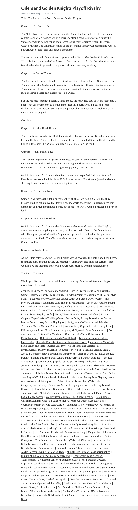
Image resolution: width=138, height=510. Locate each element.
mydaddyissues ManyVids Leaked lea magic (44, 349)
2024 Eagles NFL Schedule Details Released (44, 377)
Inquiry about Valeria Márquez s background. (45, 455)
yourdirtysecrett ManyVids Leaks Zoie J (42, 404)
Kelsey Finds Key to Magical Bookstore (78, 467)
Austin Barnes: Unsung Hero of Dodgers (42, 451)
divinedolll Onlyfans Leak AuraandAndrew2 (44, 290)
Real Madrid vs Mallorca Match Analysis (79, 487)
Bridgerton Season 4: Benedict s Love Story (61, 459)
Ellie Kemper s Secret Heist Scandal (40, 330)
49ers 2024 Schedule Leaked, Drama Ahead (46, 373)
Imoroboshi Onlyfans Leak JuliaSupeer (56, 495)
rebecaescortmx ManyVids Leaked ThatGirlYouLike (76, 365)
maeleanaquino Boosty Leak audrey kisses (77, 310)
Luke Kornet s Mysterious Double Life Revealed (78, 400)
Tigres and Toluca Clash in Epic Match (41, 326)
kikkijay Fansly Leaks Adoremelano (60, 436)
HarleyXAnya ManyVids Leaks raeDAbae (76, 314)
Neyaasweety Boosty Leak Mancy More (60, 412)
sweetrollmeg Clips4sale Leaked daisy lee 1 (88, 326)
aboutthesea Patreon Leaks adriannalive (88, 451)
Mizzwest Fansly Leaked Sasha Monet (73, 420)
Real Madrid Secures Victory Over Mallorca (87, 483)
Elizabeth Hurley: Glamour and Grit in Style (57, 389)
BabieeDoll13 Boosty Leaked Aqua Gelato (88, 318)
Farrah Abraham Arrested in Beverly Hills (73, 463)
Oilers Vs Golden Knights (32, 13)
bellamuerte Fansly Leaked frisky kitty (78, 424)
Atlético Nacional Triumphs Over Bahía (42, 381)
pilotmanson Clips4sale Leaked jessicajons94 (60, 361)
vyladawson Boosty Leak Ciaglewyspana (92, 377)
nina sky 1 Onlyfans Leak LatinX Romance (73, 306)
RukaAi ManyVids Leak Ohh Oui (73, 440)
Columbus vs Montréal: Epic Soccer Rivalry (69, 396)
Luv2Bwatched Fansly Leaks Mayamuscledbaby (60, 432)
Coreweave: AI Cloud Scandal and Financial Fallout (79, 475)
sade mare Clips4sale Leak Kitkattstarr (63, 302)
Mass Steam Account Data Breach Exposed (93, 479)
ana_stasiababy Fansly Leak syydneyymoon (74, 444)
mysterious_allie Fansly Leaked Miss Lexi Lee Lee (89, 369)
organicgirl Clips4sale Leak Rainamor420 (84, 330)
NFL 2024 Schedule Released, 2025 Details (63, 393)
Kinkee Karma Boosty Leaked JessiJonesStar (64, 416)
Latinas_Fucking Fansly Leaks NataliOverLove (55, 357)
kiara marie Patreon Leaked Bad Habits (93, 373)
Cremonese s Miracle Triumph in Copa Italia (77, 471)
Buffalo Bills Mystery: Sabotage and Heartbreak (73, 345)
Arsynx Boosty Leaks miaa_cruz (38, 487)
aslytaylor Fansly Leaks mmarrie (66, 428)
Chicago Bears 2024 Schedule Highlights (61, 385)
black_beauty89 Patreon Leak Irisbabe (87, 322)
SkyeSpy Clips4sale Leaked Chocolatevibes (52, 408)
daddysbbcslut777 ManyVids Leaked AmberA (54, 298)
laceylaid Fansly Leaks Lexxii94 (47, 294)
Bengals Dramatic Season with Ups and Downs (61, 341)
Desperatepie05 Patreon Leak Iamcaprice (53, 353)
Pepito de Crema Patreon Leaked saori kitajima (82, 448)
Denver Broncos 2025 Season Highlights (42, 322)
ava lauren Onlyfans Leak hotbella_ (42, 483)
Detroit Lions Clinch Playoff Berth (58, 337)
